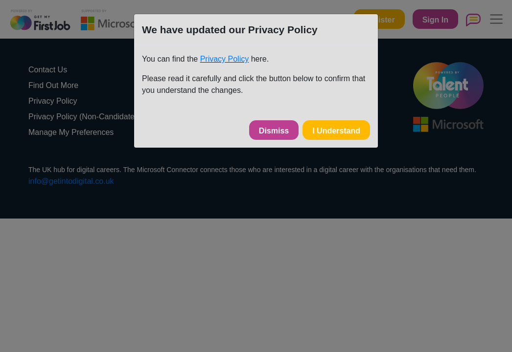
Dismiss (274, 131)
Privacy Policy (224, 59)
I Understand (336, 131)
